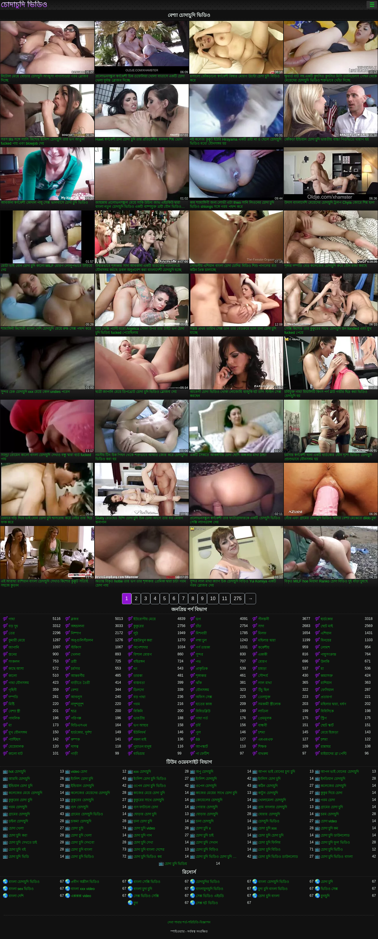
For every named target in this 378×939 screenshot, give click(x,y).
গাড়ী (74, 754)
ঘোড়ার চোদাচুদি (207, 814)
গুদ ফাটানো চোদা (145, 807)
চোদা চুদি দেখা (143, 842)
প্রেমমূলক (264, 718)
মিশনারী (201, 633)
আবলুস (76, 697)
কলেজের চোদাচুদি (333, 786)
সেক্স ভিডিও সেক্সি (146, 896)
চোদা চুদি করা (18, 835)
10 (213, 598)
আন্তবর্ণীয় (77, 676)
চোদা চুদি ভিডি (19, 857)
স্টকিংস (76, 647)
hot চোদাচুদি (17, 772)
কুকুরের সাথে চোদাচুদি (148, 800)
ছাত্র (73, 711)
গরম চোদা (328, 800)
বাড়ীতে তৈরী (80, 683)
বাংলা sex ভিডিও (21, 889)
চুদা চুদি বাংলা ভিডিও (273, 889)
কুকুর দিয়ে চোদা (332, 793)
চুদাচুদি (325, 896)
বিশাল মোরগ (142, 654)
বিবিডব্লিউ (203, 711)
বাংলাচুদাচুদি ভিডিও (209, 889)
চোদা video (329, 821)
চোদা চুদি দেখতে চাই (23, 842)
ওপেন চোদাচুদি (206, 786)
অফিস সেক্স (204, 697)
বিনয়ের (326, 640)
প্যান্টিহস (14, 739)
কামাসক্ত (327, 676)
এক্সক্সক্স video (81, 896)
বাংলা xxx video (82, 889)
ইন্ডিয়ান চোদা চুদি (20, 786)
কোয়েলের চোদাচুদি (209, 800)
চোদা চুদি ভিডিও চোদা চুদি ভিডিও (218, 857)
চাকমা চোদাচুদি (81, 821)
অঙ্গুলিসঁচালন (82, 640)
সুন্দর (199, 654)
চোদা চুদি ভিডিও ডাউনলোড (278, 857)
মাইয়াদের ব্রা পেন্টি (334, 754)
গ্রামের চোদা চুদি (332, 807)
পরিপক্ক (76, 718)
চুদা (135, 903)
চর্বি (198, 725)
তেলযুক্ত (264, 697)
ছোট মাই (327, 626)
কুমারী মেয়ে (17, 640)
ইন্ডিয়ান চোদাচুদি (82, 786)
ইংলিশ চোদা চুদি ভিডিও (149, 779)
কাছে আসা (16, 669)
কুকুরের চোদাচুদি (82, 800)
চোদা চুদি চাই (205, 835)
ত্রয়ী (73, 661)
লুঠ (135, 633)
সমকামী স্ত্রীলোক (269, 704)
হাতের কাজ (204, 704)
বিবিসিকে (327, 711)
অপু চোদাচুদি (204, 772)
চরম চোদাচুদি (330, 814)
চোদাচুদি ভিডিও (24, 5)
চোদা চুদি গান (142, 835)
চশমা (261, 732)
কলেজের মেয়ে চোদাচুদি (25, 793)
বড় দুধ (13, 626)
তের (12, 633)
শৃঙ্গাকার (201, 676)
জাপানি (14, 647)
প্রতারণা (326, 697)
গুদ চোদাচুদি (79, 807)
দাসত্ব (75, 746)
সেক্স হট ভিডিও (207, 903)
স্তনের (13, 654)
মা (322, 669)
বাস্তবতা (139, 683)
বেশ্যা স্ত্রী (14, 711)
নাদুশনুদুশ (77, 704)
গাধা (12, 619)
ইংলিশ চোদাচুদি (206, 779)
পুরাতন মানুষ (142, 746)
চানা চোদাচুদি (205, 821)
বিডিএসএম (79, 725)
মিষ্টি (11, 704)
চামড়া (262, 669)
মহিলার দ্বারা (266, 640)
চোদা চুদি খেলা (81, 835)
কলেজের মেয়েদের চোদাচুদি (90, 793)
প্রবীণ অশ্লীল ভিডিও (85, 882)
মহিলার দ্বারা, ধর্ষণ (333, 704)
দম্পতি (13, 697)
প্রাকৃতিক (202, 669)
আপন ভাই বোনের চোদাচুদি (340, 772)
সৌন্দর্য (263, 676)
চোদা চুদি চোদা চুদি (271, 835)
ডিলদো (138, 690)
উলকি (325, 661)
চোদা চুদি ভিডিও (82, 857)
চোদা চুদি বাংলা (81, 849)
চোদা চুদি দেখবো (82, 842)
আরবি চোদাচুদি (19, 779)
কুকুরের (138, 626)
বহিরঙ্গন (139, 661)
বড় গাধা (139, 697)
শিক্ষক (262, 746)
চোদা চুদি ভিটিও (332, 849)
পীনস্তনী (263, 619)
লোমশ (325, 647)
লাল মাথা (264, 683)
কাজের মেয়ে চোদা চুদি (149, 793)
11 (224, 598)
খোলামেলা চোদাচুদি (272, 800)
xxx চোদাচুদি (142, 772)
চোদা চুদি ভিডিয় (175, 864)
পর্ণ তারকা (203, 647)
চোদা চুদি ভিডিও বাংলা (337, 857)
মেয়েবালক (16, 746)
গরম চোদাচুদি (18, 807)
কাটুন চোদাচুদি (268, 793)
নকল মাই (139, 739)
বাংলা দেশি (16, 896)
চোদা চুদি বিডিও (269, 849)
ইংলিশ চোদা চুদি (82, 779)
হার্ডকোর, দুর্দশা (81, 732)
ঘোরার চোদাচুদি (269, 814)
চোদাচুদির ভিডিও (208, 882)
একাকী (262, 654)
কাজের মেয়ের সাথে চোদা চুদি (216, 793)
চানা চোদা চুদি (142, 821)
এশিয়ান (326, 633)
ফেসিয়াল (327, 690)
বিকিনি (138, 711)
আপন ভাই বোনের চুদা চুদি (276, 772)
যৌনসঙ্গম (202, 690)
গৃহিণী (13, 690)
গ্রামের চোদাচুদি (19, 814)
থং (135, 669)
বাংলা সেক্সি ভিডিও (147, 882)
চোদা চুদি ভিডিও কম (147, 857)
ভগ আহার (140, 725)
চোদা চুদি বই (17, 849)
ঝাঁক (199, 683)
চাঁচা (198, 626)
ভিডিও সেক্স (329, 889)
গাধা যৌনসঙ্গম (19, 683)
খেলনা (75, 654)
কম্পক (75, 739)
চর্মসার (75, 669)
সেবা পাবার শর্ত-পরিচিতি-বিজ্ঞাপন (189, 922)
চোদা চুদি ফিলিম (269, 842)
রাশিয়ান (326, 683)
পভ (198, 661)
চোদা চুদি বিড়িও (207, 849)
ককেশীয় (263, 647)
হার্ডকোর (327, 619)
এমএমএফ (265, 739)
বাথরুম (263, 754)
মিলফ (262, 633)
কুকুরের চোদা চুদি (20, 800)
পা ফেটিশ (202, 754)
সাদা (261, 626)
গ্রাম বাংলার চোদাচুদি (272, 807)
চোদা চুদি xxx (267, 828)
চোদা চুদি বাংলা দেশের (148, 849)
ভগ (198, 619)
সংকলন (14, 661)
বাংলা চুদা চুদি (142, 889)
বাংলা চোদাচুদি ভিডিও (24, 882)
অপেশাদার (140, 647)
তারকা (137, 676)
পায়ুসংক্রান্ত (328, 654)
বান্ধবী (262, 725)
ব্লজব (75, 619)
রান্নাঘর (326, 746)
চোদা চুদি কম (329, 828)
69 (198, 739)
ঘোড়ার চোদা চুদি (145, 814)
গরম (136, 704)
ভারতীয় (139, 718)
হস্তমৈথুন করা (142, 640)
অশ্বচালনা (77, 626)
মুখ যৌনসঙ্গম (18, 732)
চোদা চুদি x (203, 828)
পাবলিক (14, 718)
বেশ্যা (74, 690)
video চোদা (79, 772)
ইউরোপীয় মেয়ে (144, 619)
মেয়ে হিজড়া (329, 732)
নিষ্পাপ (76, 633)
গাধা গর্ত (202, 718)
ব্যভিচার (139, 754)
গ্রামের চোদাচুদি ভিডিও (87, 814)
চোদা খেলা (16, 828)
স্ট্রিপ (324, 718)
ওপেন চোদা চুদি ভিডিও (149, 786)
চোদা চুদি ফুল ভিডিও (335, 842)
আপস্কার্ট (202, 746)
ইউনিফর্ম (139, 732)
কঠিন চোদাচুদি (267, 786)
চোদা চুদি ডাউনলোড (335, 835)
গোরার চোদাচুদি (207, 807)
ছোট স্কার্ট (327, 725)
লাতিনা (263, 711)
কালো (13, 676)
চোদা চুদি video (144, 828)
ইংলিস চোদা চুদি (269, 779)
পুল (198, 732)
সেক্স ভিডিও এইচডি (210, 896)
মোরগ (262, 661)
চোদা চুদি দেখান (207, 842)
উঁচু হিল (263, 690)
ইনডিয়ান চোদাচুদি (333, 779)
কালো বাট (16, 754)
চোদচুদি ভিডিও (268, 821)
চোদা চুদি (77, 828)
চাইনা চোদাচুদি (18, 821)
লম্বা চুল (201, 640)
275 (238, 598)
